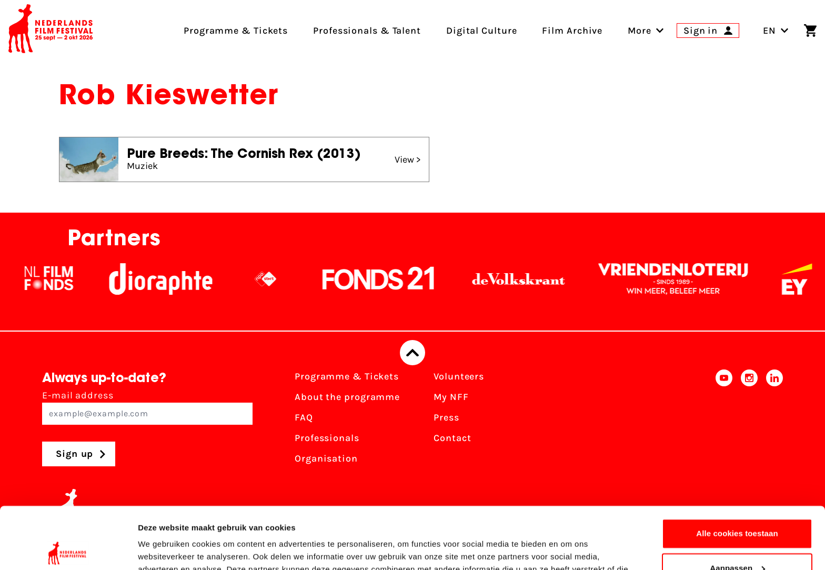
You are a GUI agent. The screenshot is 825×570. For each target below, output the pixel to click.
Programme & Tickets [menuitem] (236, 30)
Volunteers (459, 376)
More (639, 30)
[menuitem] (639, 30)
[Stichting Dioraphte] (175, 279)
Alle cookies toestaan (737, 471)
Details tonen (163, 549)
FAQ (304, 417)
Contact (452, 438)
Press (446, 417)
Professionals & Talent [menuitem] (367, 30)
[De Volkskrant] (533, 279)
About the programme (347, 397)
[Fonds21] (393, 279)
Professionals (327, 438)
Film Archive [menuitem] (572, 30)
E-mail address (147, 407)
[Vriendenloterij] (687, 279)
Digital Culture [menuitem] (481, 30)
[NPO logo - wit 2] (279, 279)
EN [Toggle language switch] (776, 30)
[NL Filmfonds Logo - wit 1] (63, 279)
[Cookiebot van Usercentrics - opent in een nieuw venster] (68, 549)
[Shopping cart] (810, 30)
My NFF (451, 397)
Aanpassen (737, 506)
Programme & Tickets (347, 376)
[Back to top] (412, 352)
